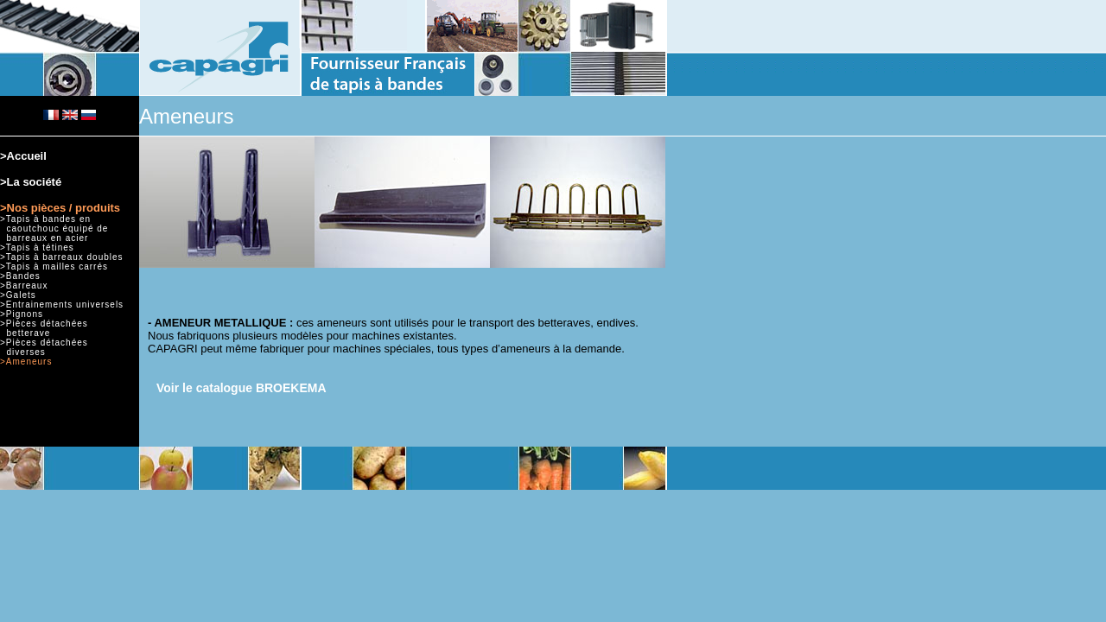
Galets (21, 295)
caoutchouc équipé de (58, 228)
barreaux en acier (48, 238)
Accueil (27, 155)
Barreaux (27, 285)
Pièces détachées (47, 323)
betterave (29, 333)
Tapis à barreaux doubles (65, 257)
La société (34, 181)
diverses (26, 352)
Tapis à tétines (40, 247)
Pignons (24, 314)
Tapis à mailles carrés (57, 266)
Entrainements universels (65, 304)
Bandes (23, 276)
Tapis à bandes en (48, 219)
